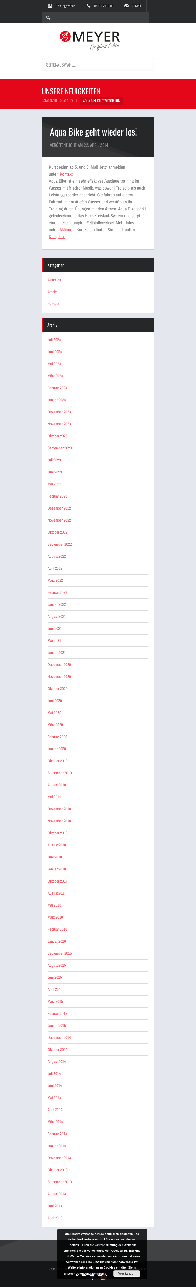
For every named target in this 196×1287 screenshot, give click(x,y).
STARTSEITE (50, 100)
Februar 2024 (57, 388)
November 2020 (59, 676)
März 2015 (55, 1001)
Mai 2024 (54, 364)
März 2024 (55, 376)
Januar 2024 (57, 400)
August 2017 (57, 893)
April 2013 (55, 1218)
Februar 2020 (57, 736)
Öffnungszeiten (65, 5)
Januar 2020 (57, 749)
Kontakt (66, 174)
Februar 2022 (57, 592)
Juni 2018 (55, 857)
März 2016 (55, 917)
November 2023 (59, 424)
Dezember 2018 (59, 809)
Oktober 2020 (58, 688)
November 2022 (59, 520)
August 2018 (57, 845)
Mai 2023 (54, 484)
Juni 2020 (55, 700)
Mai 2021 (54, 640)
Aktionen (67, 229)
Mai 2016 (54, 905)
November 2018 (59, 821)
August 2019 (57, 785)
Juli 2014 (54, 1073)
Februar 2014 (57, 1133)
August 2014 (57, 1061)
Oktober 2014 (58, 1049)
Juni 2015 (55, 977)
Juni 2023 (55, 472)
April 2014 (55, 1109)
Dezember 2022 (59, 508)
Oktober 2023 (58, 436)
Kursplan (57, 236)
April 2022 (55, 568)
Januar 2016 (57, 941)
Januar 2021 (57, 652)
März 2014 (55, 1121)
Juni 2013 (55, 1206)
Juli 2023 (54, 460)
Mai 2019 (54, 797)
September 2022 (60, 544)
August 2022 (57, 556)
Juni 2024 (55, 351)
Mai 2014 (54, 1097)
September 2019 (60, 773)
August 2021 (57, 616)
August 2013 (57, 1194)
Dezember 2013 (59, 1158)
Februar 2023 (57, 496)
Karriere (53, 304)
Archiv (68, 100)
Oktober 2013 (58, 1170)
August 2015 (57, 965)
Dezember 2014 (59, 1037)
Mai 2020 (54, 712)
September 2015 (60, 953)
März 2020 (55, 724)
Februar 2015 (57, 1013)
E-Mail (136, 5)
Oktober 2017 (58, 881)
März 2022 (55, 580)
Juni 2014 (55, 1085)
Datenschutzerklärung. (91, 1273)
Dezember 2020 (59, 664)
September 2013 (60, 1182)
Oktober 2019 (58, 761)
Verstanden (126, 1274)
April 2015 (55, 989)
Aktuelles (54, 280)
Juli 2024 (54, 339)
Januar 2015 (57, 1025)
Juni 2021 (55, 628)
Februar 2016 (57, 929)
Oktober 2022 (58, 532)
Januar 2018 (57, 869)
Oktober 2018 (58, 833)
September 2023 (60, 448)
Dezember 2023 (59, 412)
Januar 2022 (57, 604)
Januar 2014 (57, 1146)
